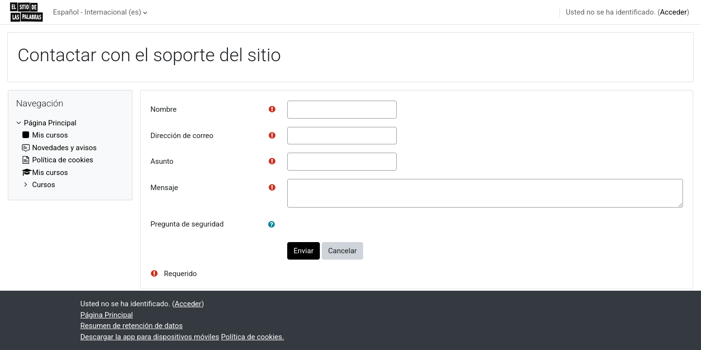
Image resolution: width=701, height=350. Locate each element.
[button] (273, 225)
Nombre (163, 109)
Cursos (43, 184)
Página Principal (50, 123)
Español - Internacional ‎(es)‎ (97, 12)
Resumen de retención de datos (131, 325)
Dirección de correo (181, 135)
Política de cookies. (252, 336)
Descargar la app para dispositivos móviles (149, 336)
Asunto (161, 161)
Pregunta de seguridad (186, 224)
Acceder (673, 12)
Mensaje (164, 187)
